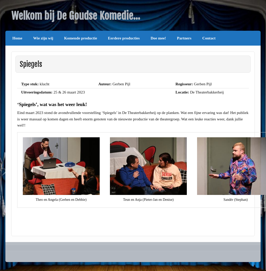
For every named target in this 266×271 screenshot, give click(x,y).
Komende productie (80, 38)
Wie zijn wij (43, 38)
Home (17, 38)
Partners (184, 38)
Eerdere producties (124, 38)
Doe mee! (158, 38)
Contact (209, 38)
